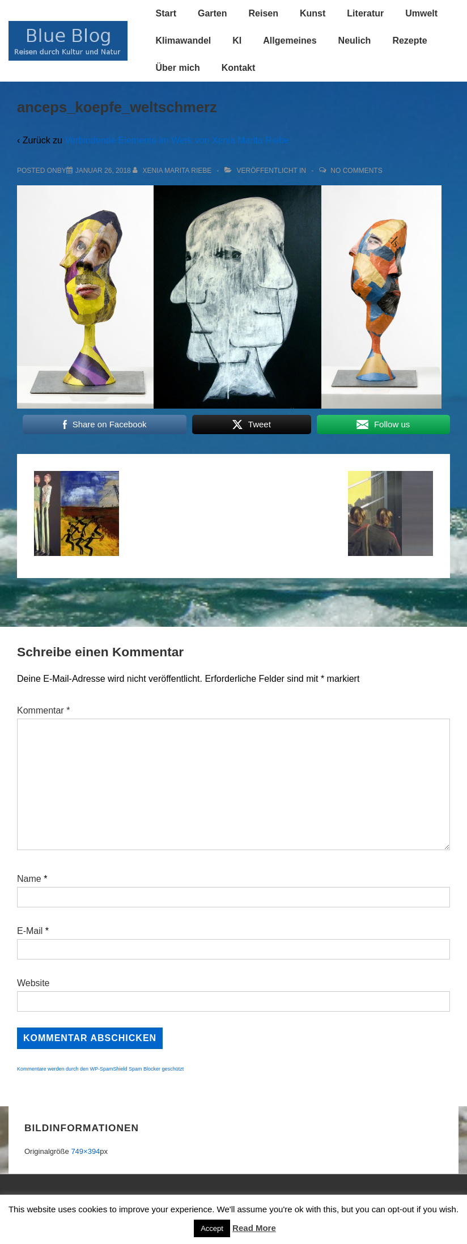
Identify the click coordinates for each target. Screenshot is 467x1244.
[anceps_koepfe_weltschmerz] (103, 171)
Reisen (263, 13)
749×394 (85, 1151)
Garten (212, 13)
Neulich (354, 40)
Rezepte (409, 40)
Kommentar (43, 710)
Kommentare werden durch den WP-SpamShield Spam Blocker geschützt (100, 1069)
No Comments (356, 171)
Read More (254, 1228)
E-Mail (30, 931)
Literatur (365, 13)
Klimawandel (183, 40)
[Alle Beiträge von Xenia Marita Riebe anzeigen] (173, 171)
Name (29, 879)
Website (33, 983)
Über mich (178, 68)
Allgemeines (289, 40)
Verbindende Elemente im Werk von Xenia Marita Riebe (176, 140)
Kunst (312, 13)
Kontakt (239, 68)
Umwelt (421, 13)
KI (236, 40)
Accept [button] (212, 1228)
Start (166, 13)
